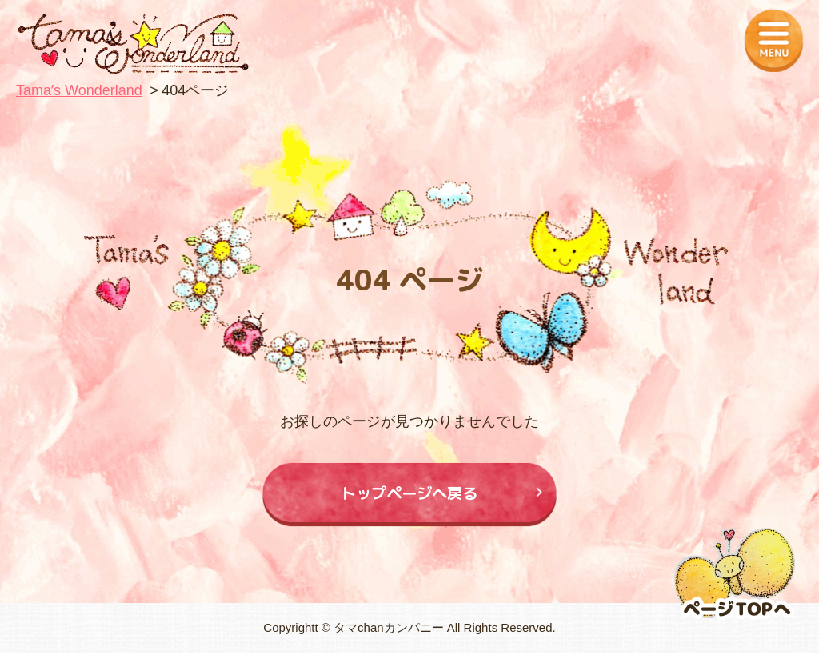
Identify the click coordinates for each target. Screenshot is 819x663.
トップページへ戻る (410, 497)
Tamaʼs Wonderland (79, 90)
